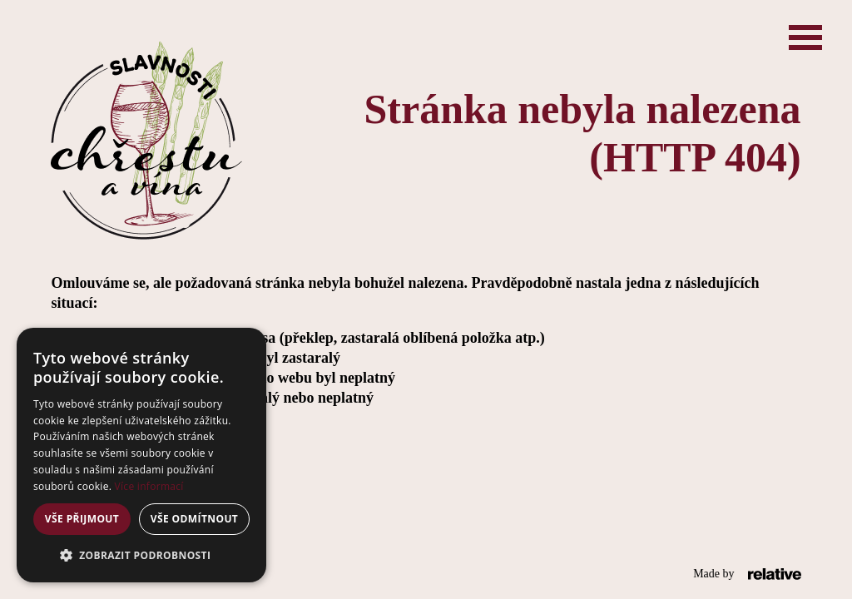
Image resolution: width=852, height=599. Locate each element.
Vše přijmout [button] (82, 519)
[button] (141, 556)
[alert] (141, 455)
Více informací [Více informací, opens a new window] (149, 486)
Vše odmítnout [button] (194, 519)
